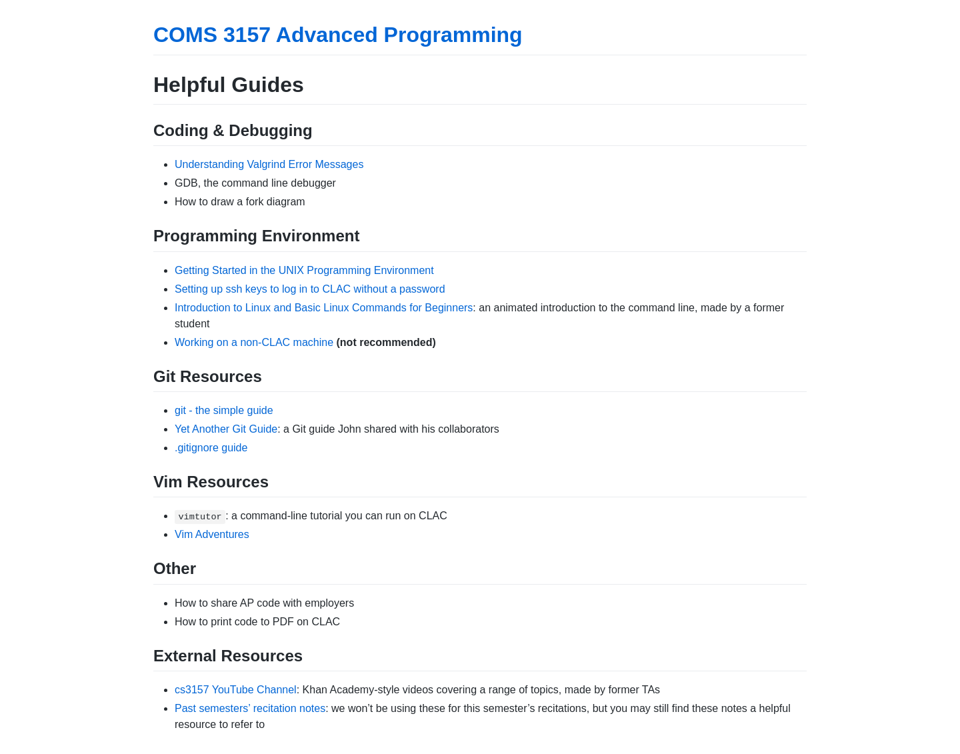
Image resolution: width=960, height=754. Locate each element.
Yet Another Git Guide (226, 429)
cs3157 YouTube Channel (236, 689)
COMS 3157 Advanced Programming (338, 35)
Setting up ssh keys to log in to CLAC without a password (310, 289)
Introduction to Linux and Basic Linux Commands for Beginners (324, 307)
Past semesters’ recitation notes (250, 708)
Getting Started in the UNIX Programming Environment (304, 270)
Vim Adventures (212, 534)
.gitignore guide (211, 447)
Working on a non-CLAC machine (254, 342)
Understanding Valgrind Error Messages (269, 164)
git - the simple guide (224, 410)
